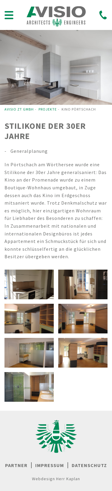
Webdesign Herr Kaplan (56, 478)
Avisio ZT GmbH (19, 109)
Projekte (48, 109)
